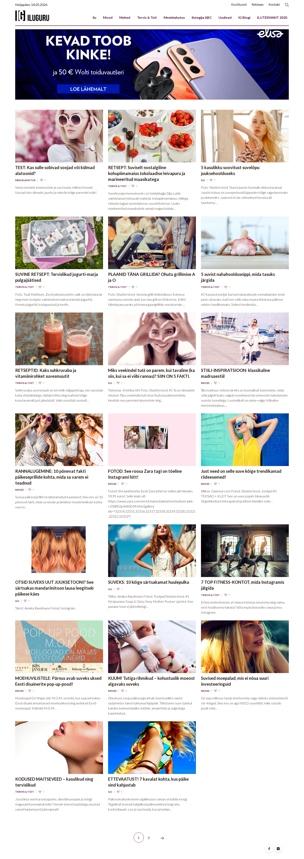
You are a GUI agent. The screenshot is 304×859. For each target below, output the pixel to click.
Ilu (94, 17)
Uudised (225, 17)
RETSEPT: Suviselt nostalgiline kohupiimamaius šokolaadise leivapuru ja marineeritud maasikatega (146, 173)
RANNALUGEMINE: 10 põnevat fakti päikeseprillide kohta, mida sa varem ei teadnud (51, 477)
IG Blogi (244, 17)
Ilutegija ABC (202, 17)
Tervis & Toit (147, 17)
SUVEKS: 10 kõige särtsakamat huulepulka (148, 582)
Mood (108, 17)
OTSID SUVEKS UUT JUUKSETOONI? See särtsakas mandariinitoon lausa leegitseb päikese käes (54, 588)
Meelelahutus (174, 17)
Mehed (124, 17)
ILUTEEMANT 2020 (272, 17)
